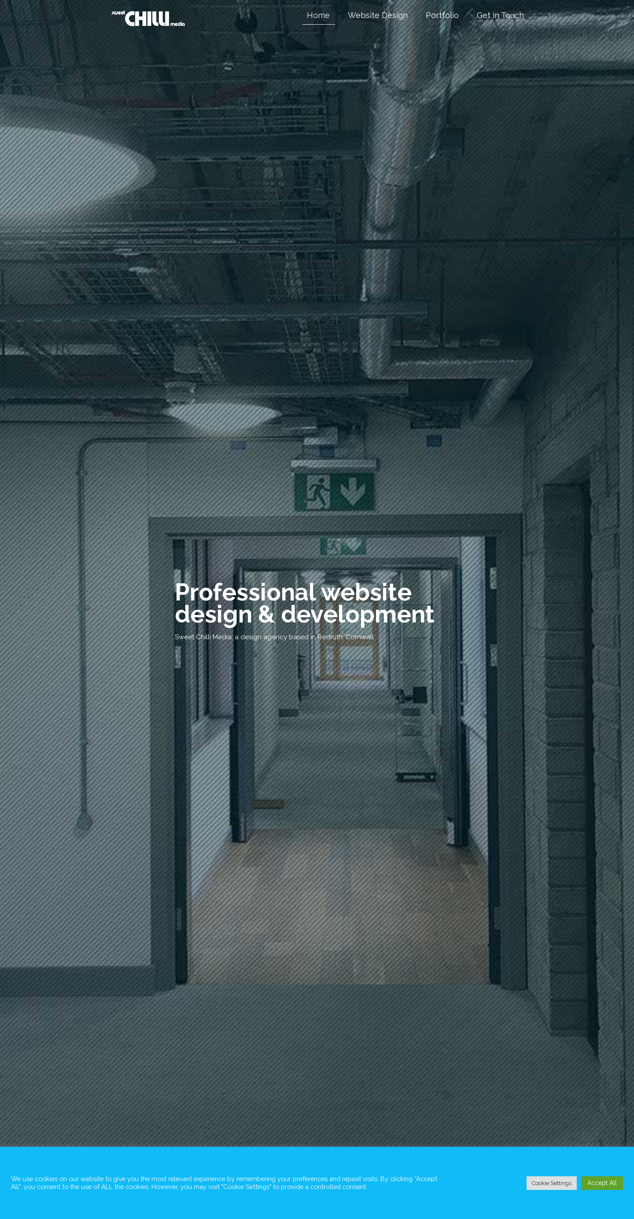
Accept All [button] (602, 1182)
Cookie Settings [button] (551, 1183)
